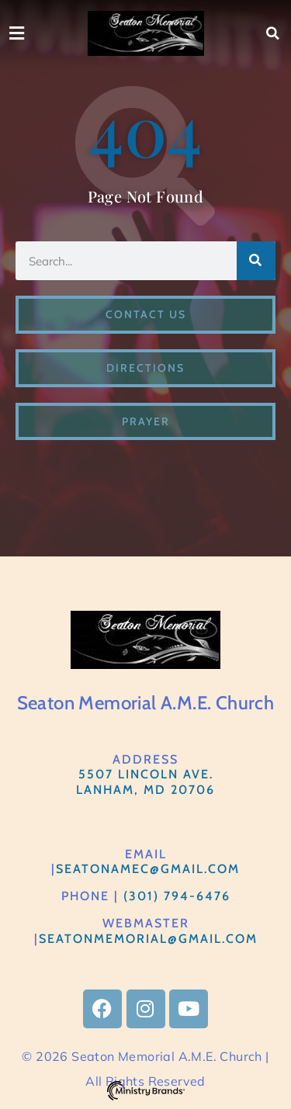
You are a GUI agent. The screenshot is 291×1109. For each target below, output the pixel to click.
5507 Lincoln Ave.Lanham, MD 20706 (145, 781)
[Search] (256, 260)
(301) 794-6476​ (176, 896)
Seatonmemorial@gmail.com (148, 938)
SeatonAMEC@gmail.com (148, 868)
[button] (273, 33)
